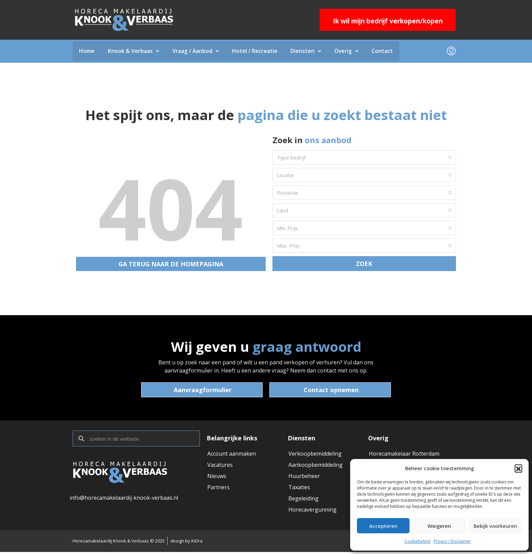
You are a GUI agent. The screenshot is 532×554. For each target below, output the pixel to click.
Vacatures (220, 466)
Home (87, 51)
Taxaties (299, 489)
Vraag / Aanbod (196, 51)
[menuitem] (451, 51)
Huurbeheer (304, 477)
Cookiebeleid (417, 541)
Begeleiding (303, 500)
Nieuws (216, 477)
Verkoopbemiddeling (315, 454)
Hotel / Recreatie (256, 51)
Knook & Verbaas (134, 51)
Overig (349, 51)
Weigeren (439, 525)
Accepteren (383, 525)
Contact (385, 51)
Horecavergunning (312, 512)
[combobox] (364, 158)
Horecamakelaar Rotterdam (404, 454)
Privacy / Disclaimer (452, 541)
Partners (218, 489)
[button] (518, 468)
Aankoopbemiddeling (315, 466)
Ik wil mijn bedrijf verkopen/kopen (388, 21)
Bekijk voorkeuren (495, 525)
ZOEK (364, 264)
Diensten (308, 51)
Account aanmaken (231, 454)
